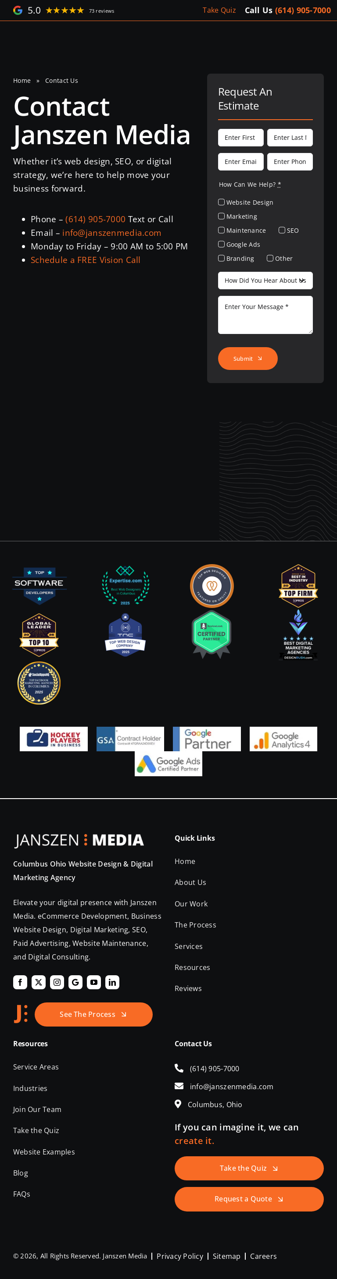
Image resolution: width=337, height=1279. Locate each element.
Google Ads (243, 244)
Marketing (242, 216)
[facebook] (20, 982)
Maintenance (246, 230)
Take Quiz (219, 10)
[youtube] (94, 982)
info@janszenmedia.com (111, 232)
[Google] (75, 982)
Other (284, 258)
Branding (240, 258)
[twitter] (39, 982)
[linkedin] (112, 982)
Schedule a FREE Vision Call (86, 260)
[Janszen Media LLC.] (79, 838)
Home (22, 80)
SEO (293, 230)
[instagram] (57, 982)
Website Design (250, 202)
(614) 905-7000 (303, 10)
